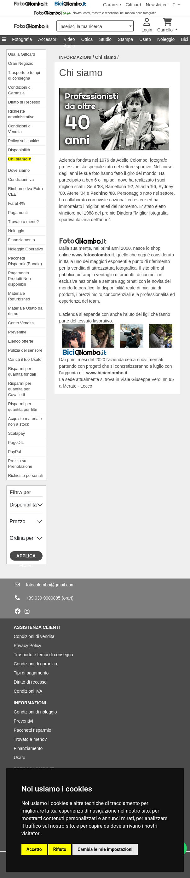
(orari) (67, 598)
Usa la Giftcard (21, 54)
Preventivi (17, 332)
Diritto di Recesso (24, 102)
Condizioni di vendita (34, 636)
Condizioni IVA (28, 691)
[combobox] (95, 25)
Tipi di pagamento (31, 672)
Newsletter (156, 4)
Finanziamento (21, 240)
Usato (145, 39)
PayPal (14, 451)
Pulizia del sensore (25, 350)
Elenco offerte (20, 341)
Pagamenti (18, 212)
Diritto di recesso (30, 682)
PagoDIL (16, 442)
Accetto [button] (34, 849)
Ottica (87, 39)
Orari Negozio (20, 63)
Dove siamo (19, 170)
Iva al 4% (16, 203)
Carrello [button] (165, 25)
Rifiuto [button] (59, 849)
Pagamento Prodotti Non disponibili (19, 279)
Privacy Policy (27, 645)
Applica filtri (26, 557)
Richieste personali (25, 475)
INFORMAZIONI (75, 57)
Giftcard (133, 4)
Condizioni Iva (21, 179)
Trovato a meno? (23, 221)
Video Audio (69, 41)
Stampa (125, 39)
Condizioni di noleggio (35, 711)
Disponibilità (19, 150)
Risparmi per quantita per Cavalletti (20, 389)
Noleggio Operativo (25, 249)
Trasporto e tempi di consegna (43, 654)
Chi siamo (105, 57)
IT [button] (173, 4)
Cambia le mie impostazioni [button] (105, 849)
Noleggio (166, 39)
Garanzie (112, 4)
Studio (105, 39)
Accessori (47, 39)
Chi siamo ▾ (19, 159)
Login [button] (146, 25)
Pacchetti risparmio (32, 730)
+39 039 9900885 (43, 598)
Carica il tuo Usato (25, 359)
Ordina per (22, 538)
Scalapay (16, 433)
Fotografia (22, 39)
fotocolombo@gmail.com (50, 584)
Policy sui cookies (24, 140)
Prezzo (18, 521)
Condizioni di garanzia (35, 663)
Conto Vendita (21, 323)
